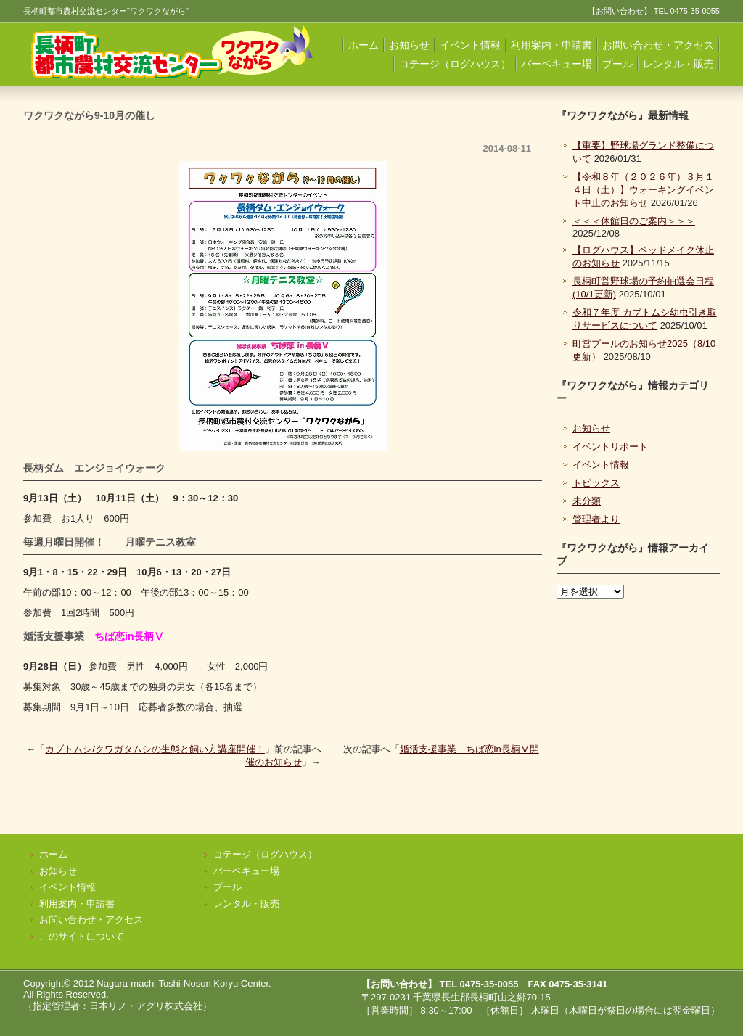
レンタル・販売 (678, 64)
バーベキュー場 (556, 64)
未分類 (586, 501)
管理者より (596, 519)
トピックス (596, 482)
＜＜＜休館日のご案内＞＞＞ (633, 220)
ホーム (363, 45)
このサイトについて (81, 936)
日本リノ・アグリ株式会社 (145, 1005)
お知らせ (409, 45)
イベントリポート (610, 446)
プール (617, 64)
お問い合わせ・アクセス (658, 45)
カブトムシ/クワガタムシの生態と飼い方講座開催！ (155, 749)
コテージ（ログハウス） (455, 64)
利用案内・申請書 (551, 45)
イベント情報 (470, 45)
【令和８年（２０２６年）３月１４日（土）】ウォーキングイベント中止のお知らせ (643, 189)
